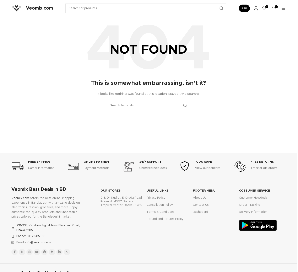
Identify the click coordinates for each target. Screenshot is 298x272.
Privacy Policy (156, 197)
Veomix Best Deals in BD (38, 189)
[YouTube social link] (37, 252)
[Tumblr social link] (52, 252)
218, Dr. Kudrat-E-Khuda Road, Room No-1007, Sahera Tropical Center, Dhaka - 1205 (121, 201)
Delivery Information (253, 211)
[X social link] (22, 252)
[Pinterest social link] (44, 252)
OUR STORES (110, 190)
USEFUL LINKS (157, 190)
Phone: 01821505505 (30, 236)
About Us (199, 197)
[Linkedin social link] (59, 252)
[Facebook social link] (14, 252)
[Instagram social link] (29, 252)
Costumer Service (254, 190)
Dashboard (200, 211)
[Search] (145, 8)
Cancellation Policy (160, 204)
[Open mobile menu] (283, 8)
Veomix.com (20, 198)
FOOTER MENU (204, 190)
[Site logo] (16, 8)
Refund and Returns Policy (165, 219)
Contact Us (201, 204)
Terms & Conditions (160, 211)
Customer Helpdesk (253, 197)
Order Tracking (249, 204)
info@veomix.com (38, 242)
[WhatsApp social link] (67, 252)
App (244, 8)
